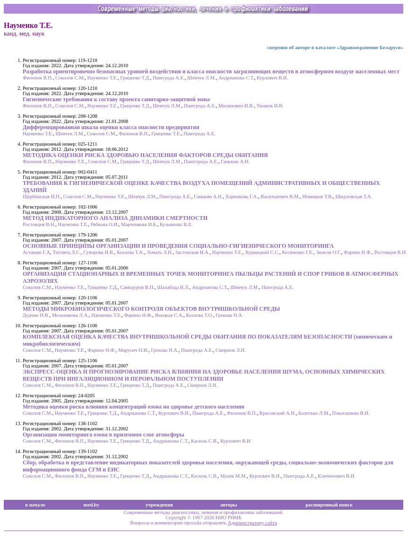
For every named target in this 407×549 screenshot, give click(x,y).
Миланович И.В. (236, 105)
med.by (91, 504)
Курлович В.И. (272, 77)
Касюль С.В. (204, 441)
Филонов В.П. (38, 77)
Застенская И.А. (192, 252)
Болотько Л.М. (313, 413)
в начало (35, 504)
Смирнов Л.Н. (231, 350)
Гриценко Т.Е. (166, 133)
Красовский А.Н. (278, 413)
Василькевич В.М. (280, 196)
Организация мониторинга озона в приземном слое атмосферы (103, 434)
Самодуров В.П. (137, 287)
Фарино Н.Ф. (358, 252)
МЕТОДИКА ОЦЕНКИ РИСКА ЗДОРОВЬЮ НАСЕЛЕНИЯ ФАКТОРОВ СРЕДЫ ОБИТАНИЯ (145, 155)
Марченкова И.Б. (139, 224)
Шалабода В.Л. (173, 287)
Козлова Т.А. (130, 252)
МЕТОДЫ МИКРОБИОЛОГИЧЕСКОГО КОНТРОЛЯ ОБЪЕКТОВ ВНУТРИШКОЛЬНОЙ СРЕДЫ (151, 308)
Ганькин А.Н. (235, 161)
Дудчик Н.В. (36, 315)
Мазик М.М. (233, 476)
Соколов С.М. (70, 77)
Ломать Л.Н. (160, 252)
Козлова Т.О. (199, 315)
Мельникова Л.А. (70, 315)
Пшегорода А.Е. (201, 161)
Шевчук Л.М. (201, 77)
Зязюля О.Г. (328, 252)
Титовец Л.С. (66, 252)
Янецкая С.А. (169, 315)
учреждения (159, 504)
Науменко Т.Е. (102, 77)
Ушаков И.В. (269, 105)
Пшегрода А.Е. (169, 77)
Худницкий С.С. (262, 252)
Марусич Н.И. (133, 350)
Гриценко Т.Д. (135, 77)
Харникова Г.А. (241, 196)
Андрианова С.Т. (236, 77)
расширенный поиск (329, 504)
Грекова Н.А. (229, 315)
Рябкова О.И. (105, 224)
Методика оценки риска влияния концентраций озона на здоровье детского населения (133, 406)
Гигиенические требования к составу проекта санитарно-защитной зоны (116, 99)
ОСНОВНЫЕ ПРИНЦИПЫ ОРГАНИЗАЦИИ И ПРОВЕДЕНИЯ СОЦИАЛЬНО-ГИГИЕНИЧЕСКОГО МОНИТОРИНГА (178, 246)
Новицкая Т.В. (317, 196)
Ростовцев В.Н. (39, 224)
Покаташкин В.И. (351, 413)
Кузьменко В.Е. (176, 224)
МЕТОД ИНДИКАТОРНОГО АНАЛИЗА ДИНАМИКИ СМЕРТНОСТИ (115, 218)
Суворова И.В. (98, 252)
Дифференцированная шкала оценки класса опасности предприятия (111, 127)
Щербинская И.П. (42, 196)
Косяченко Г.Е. (297, 252)
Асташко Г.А (36, 252)
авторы (228, 504)
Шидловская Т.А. (353, 196)
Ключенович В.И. (336, 476)
